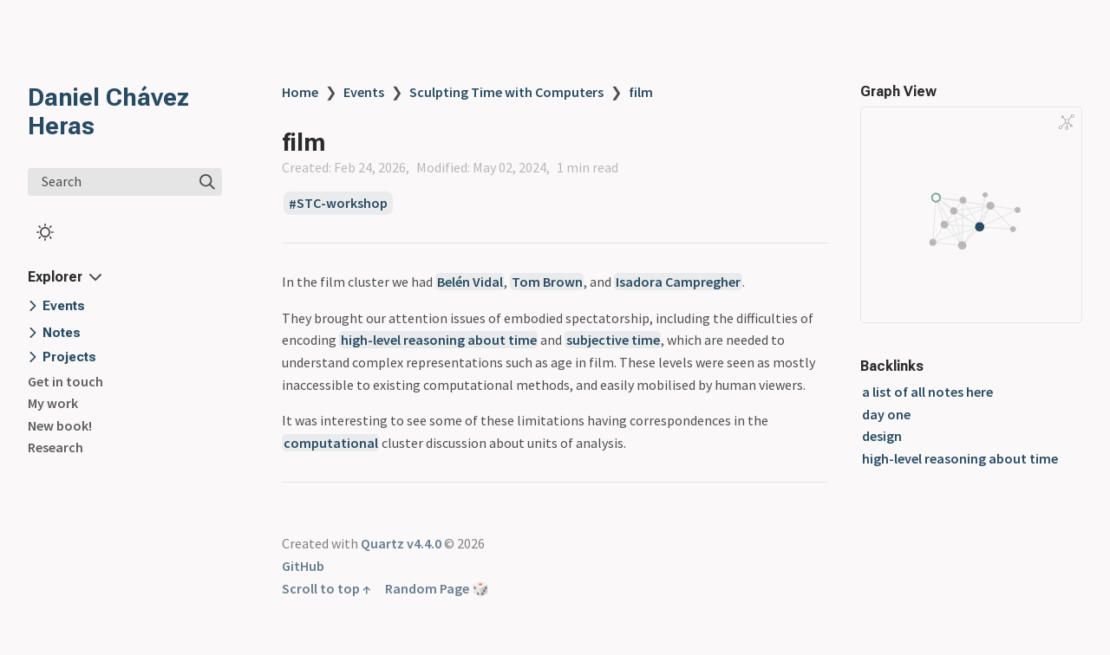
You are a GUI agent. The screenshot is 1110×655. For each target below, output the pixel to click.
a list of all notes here (927, 391)
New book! (60, 425)
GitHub (303, 565)
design (882, 435)
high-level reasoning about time (439, 339)
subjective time (613, 339)
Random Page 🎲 (437, 588)
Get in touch (65, 381)
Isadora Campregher (678, 281)
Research (55, 447)
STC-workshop (342, 203)
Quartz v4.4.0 (401, 543)
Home (300, 92)
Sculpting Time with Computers (506, 92)
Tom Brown (547, 281)
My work (53, 403)
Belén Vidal (470, 281)
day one (886, 414)
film (641, 92)
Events (363, 92)
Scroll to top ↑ (326, 588)
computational (331, 442)
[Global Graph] (1066, 122)
